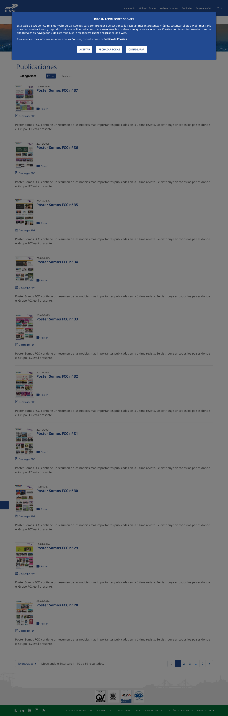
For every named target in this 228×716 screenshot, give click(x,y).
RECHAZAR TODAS (109, 49)
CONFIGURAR (136, 49)
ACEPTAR (84, 49)
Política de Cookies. (115, 39)
